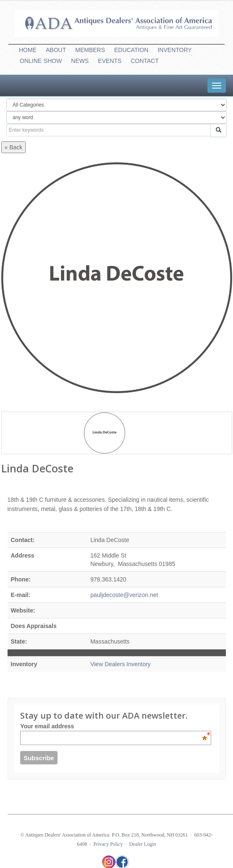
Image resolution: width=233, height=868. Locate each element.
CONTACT (145, 60)
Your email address (113, 726)
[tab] (216, 85)
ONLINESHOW (41, 60)
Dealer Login (142, 844)
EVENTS (109, 60)
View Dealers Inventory (120, 664)
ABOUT (56, 50)
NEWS (80, 60)
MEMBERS (90, 50)
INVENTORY (174, 50)
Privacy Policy (108, 844)
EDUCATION (131, 50)
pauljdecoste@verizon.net (124, 595)
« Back (14, 147)
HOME (28, 50)
